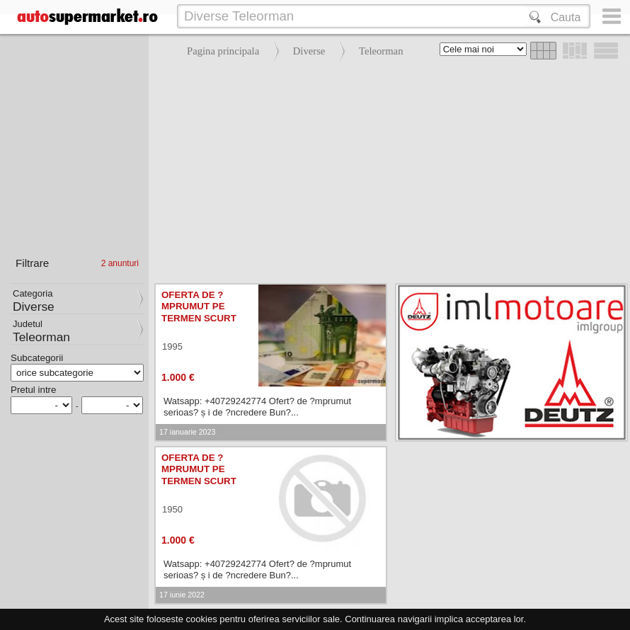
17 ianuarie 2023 (187, 432)
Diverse (309, 51)
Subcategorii (37, 358)
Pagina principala (223, 51)
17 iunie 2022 (182, 594)
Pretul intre (33, 389)
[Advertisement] (386, 170)
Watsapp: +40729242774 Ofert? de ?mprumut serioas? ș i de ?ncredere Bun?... (257, 407)
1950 (172, 509)
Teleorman (381, 51)
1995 (172, 346)
